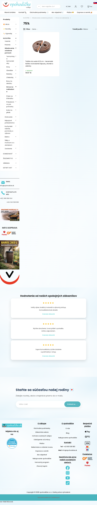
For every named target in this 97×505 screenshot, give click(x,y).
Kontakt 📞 (23, 12)
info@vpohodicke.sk (69, 452)
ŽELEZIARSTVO (8, 158)
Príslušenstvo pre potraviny (10, 104)
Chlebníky (9, 77)
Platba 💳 (70, 12)
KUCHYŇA (6, 38)
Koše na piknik (9, 111)
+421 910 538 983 (69, 449)
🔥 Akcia (6, 24)
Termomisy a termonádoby (10, 59)
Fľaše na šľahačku (9, 97)
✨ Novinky (7, 29)
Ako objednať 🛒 (58, 12)
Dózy (8, 67)
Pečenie (7, 45)
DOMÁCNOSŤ (7, 154)
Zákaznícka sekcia (41, 434)
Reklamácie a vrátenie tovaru (42, 449)
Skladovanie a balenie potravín (9, 50)
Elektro (7, 137)
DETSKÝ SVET (7, 168)
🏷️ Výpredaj (7, 34)
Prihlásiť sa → (71, 406)
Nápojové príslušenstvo (10, 121)
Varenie (7, 41)
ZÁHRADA (6, 163)
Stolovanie (8, 117)
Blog (67, 435)
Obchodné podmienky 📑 (39, 12)
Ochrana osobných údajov (42, 438)
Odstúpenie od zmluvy (42, 442)
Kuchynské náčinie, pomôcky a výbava (9, 129)
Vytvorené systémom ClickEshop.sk (48, 499)
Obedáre (9, 70)
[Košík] (89, 6)
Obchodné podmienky (42, 430)
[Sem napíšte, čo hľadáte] (51, 6)
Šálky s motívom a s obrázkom (9, 142)
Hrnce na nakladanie (10, 89)
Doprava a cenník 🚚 (84, 12)
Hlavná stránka (10, 12)
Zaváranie (8, 149)
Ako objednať (42, 457)
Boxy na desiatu (9, 82)
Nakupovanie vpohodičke (42, 461)
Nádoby (9, 74)
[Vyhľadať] (38, 6)
